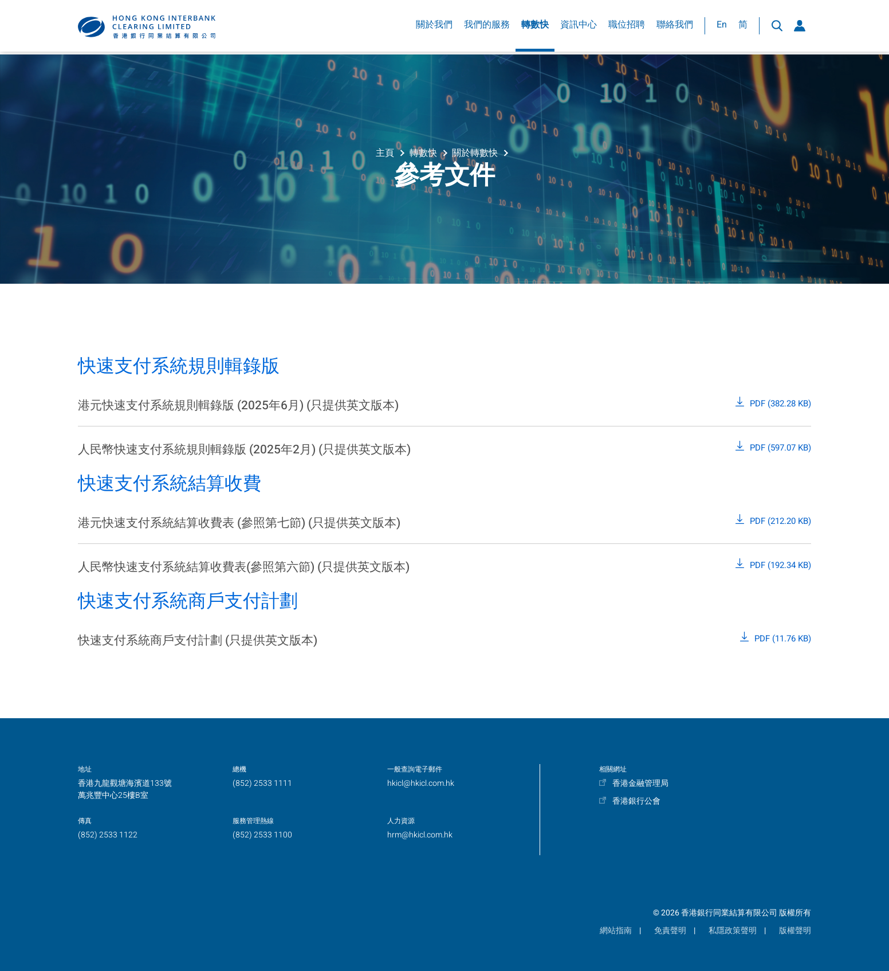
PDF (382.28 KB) (780, 403)
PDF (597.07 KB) (780, 447)
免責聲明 (670, 931)
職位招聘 (626, 27)
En (722, 27)
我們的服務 (487, 27)
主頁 (385, 152)
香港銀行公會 (636, 801)
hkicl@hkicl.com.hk (420, 783)
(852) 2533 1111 (262, 783)
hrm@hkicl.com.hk (420, 835)
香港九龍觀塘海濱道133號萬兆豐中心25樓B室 (125, 789)
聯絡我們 (674, 27)
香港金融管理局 (640, 783)
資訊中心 (578, 27)
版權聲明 (795, 931)
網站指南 (616, 931)
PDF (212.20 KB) (780, 521)
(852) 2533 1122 (107, 835)
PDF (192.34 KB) (780, 565)
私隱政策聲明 (733, 931)
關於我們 (434, 27)
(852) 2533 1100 (262, 835)
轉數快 (535, 27)
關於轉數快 (475, 152)
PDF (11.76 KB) (782, 638)
